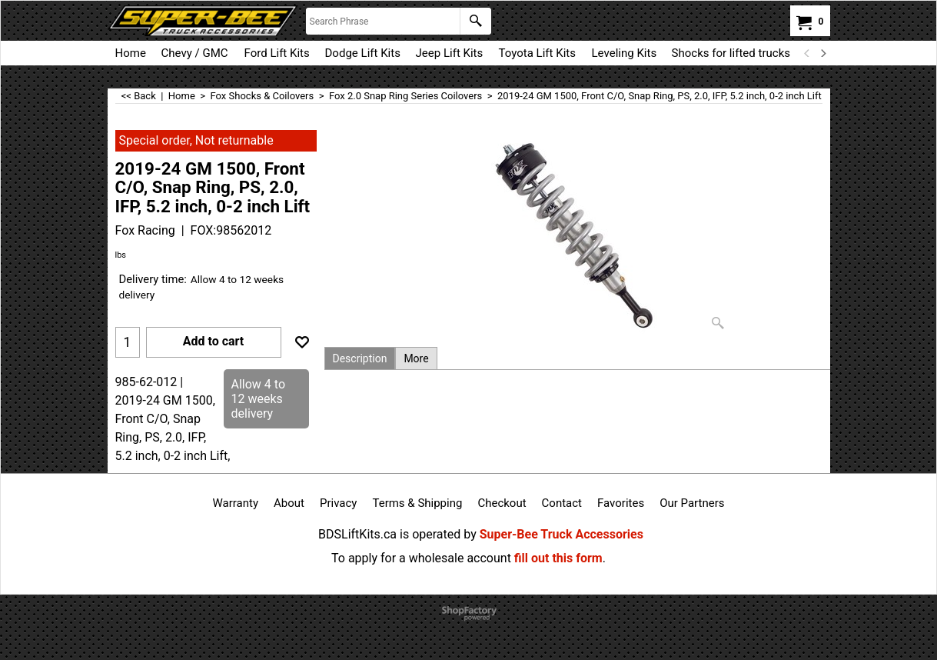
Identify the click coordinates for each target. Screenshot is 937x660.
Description (360, 358)
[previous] (808, 53)
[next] (823, 53)
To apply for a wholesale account (421, 558)
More (416, 358)
